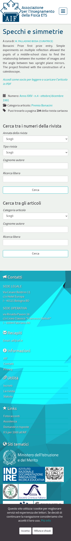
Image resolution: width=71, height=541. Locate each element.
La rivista (9, 391)
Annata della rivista (15, 133)
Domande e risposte (16, 427)
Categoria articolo (14, 210)
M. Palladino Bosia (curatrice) (34, 41)
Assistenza (10, 421)
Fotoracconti (11, 416)
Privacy (7, 369)
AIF (5, 358)
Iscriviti (7, 386)
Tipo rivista (10, 146)
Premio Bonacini (41, 105)
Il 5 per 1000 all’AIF (15, 432)
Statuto (8, 396)
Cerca (35, 190)
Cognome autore (13, 160)
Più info (46, 521)
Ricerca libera (11, 173)
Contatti (8, 364)
